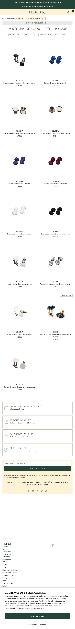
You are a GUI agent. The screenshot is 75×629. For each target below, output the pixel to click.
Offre (35, 35)
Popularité (14, 35)
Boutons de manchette (34, 18)
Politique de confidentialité (26, 475)
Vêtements (6, 557)
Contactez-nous (7, 575)
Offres (4, 562)
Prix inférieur (45, 35)
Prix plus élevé (59, 35)
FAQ (4, 580)
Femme (5, 549)
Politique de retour (8, 578)
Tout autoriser (37, 616)
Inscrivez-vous (37, 468)
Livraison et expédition (10, 570)
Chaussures (6, 554)
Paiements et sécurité (9, 573)
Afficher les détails (37, 624)
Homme (18, 18)
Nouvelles (26, 35)
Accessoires (6, 552)
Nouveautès (6, 559)
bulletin (4, 586)
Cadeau (5, 564)
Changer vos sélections (36, 23)
